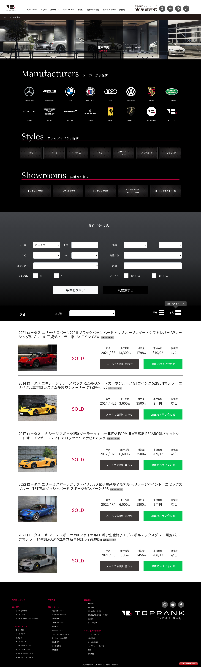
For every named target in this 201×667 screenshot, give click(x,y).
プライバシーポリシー (95, 611)
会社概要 (91, 607)
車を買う (44, 9)
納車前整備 (56, 618)
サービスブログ (93, 642)
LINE (89, 650)
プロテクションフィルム (24, 646)
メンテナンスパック (59, 615)
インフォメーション (109, 9)
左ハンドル (135, 275)
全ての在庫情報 (21, 611)
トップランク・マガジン (96, 646)
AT (41, 275)
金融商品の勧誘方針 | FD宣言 (98, 615)
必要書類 (55, 626)
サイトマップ (92, 623)
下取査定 (55, 650)
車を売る (80, 9)
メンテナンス (20, 634)
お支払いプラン (57, 630)
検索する (125, 290)
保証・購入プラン (58, 611)
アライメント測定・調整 (24, 653)
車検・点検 (20, 630)
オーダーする (20, 615)
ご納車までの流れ (58, 622)
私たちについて (32, 9)
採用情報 (122, 9)
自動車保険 (56, 642)
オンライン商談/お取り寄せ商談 (27, 618)
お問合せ (91, 619)
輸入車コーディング (23, 649)
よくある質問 (56, 646)
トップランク (11, 8)
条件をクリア (75, 290)
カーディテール (21, 642)
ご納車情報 (91, 638)
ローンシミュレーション (60, 634)
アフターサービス (68, 9)
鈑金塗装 (19, 638)
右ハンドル (163, 275)
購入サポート (54, 9)
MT (62, 275)
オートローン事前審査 (59, 638)
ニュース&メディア (94, 634)
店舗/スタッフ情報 (93, 9)
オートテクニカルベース (24, 657)
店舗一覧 (91, 603)
